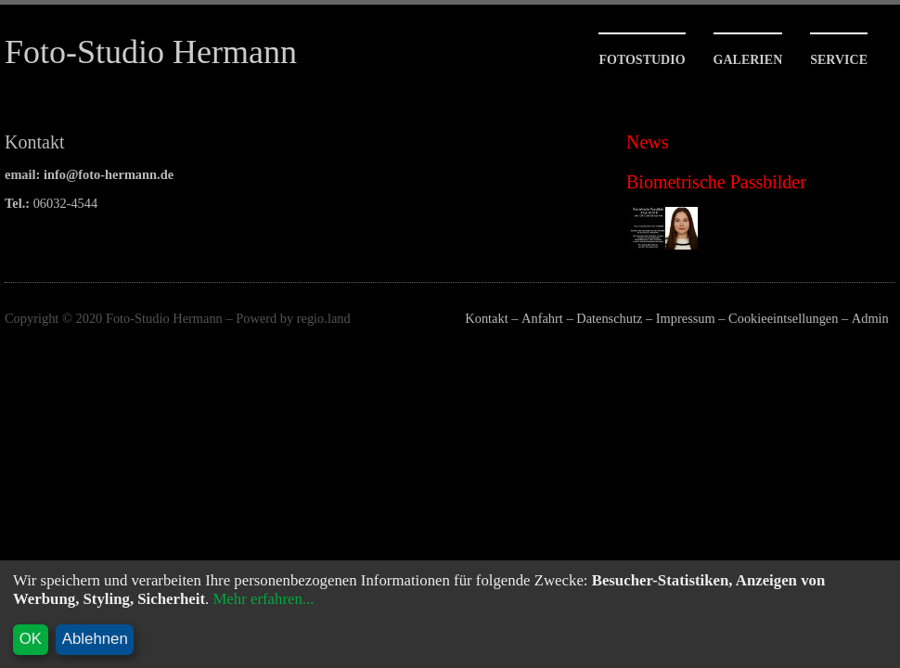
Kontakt (486, 318)
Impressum (685, 318)
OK (30, 639)
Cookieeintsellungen (783, 318)
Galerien (748, 60)
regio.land (324, 318)
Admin (870, 318)
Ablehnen (95, 639)
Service (839, 60)
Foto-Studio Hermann (151, 52)
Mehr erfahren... (263, 599)
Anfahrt (542, 318)
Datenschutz (609, 318)
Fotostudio (641, 60)
